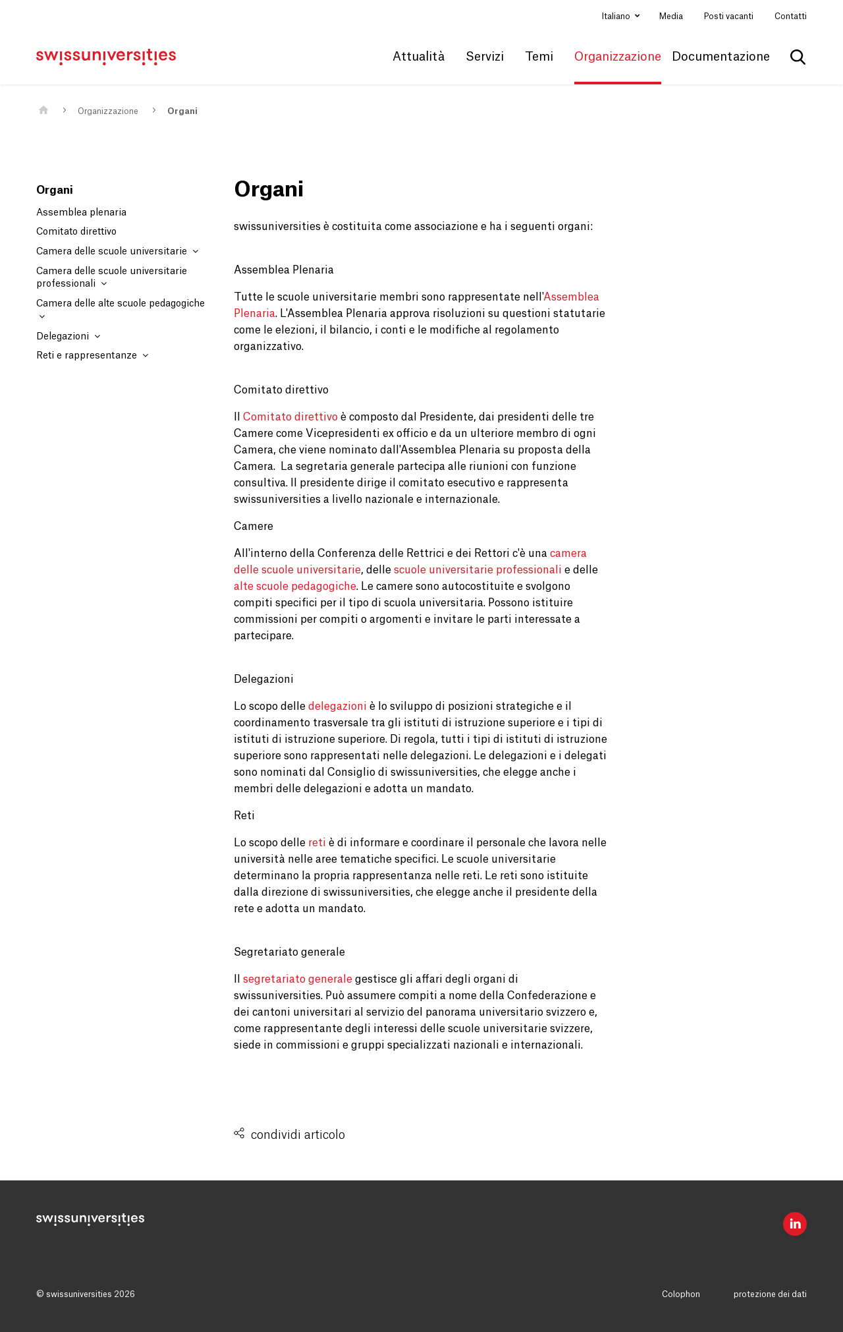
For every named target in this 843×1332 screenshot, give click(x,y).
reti (317, 843)
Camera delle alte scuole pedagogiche (120, 310)
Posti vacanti (728, 16)
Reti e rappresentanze (92, 356)
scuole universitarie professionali (478, 570)
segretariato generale (297, 979)
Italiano (617, 16)
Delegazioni (68, 336)
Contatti (791, 16)
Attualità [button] (419, 57)
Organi (182, 111)
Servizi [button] (485, 57)
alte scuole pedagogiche (295, 586)
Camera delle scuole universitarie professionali (111, 278)
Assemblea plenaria (81, 212)
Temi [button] (539, 57)
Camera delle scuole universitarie (117, 251)
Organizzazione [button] (617, 57)
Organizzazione (108, 111)
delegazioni (337, 706)
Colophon (681, 1294)
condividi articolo (298, 1135)
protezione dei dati (770, 1294)
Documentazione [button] (721, 57)
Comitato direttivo (76, 232)
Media (671, 16)
